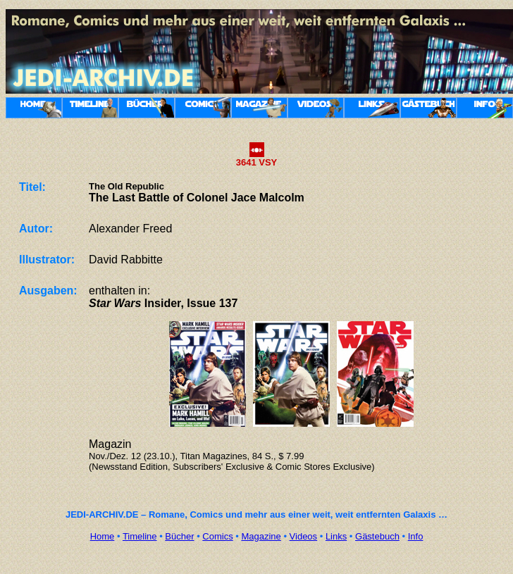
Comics (217, 536)
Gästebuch (377, 536)
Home (102, 536)
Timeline (140, 536)
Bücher (179, 536)
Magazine (260, 536)
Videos (304, 536)
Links (336, 536)
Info (416, 536)
